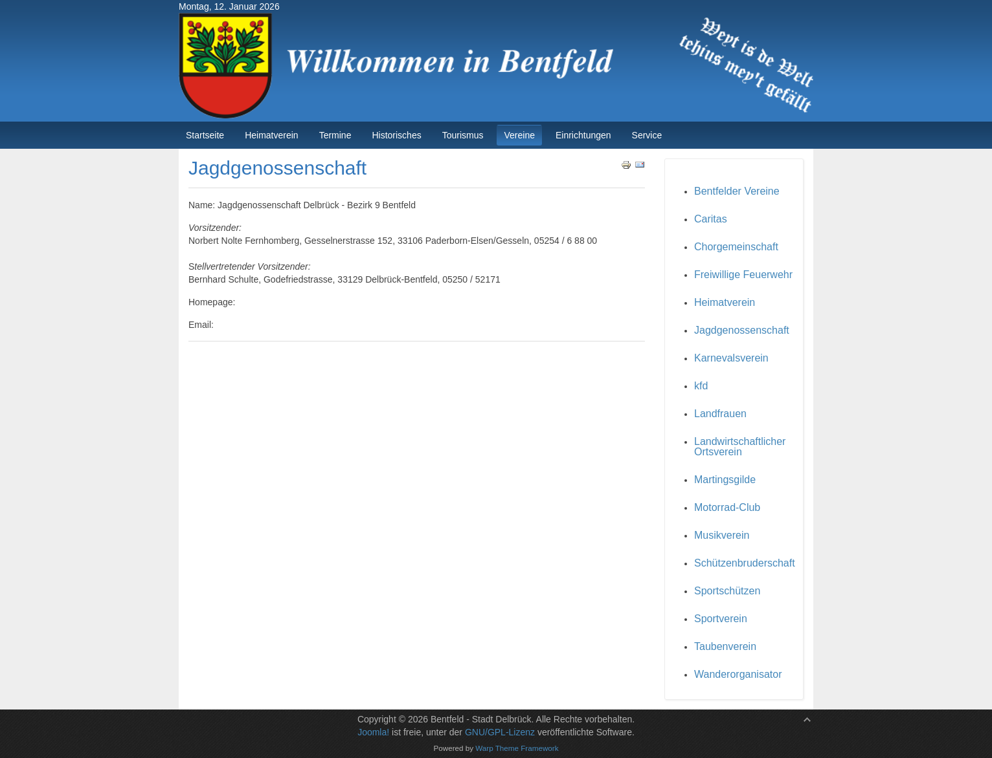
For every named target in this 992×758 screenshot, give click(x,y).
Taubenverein (725, 646)
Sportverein (720, 618)
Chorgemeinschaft (736, 246)
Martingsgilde (725, 479)
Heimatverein (724, 302)
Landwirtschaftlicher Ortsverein (739, 446)
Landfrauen (720, 413)
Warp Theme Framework (516, 748)
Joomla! (373, 732)
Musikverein (721, 535)
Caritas (710, 218)
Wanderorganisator (738, 674)
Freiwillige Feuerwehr (743, 274)
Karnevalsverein (731, 357)
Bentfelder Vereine (737, 191)
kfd (701, 385)
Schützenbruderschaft (744, 563)
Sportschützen (727, 590)
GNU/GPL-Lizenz (500, 732)
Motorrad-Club (727, 507)
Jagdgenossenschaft (741, 330)
